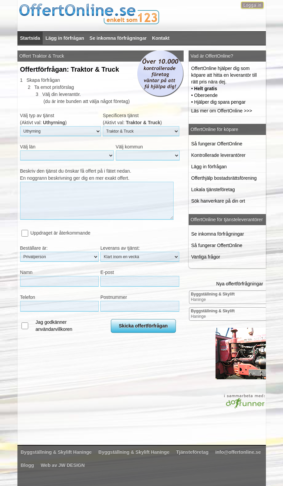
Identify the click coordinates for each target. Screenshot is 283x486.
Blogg (27, 465)
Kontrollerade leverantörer (218, 155)
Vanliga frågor (205, 256)
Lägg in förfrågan (64, 38)
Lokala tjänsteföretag (213, 189)
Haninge (213, 297)
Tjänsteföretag (192, 452)
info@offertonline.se (238, 452)
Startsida (30, 38)
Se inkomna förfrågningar (118, 38)
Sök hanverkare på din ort (218, 201)
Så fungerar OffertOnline (216, 143)
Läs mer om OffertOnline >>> (221, 110)
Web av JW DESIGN (63, 465)
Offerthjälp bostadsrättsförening (224, 178)
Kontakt (161, 38)
